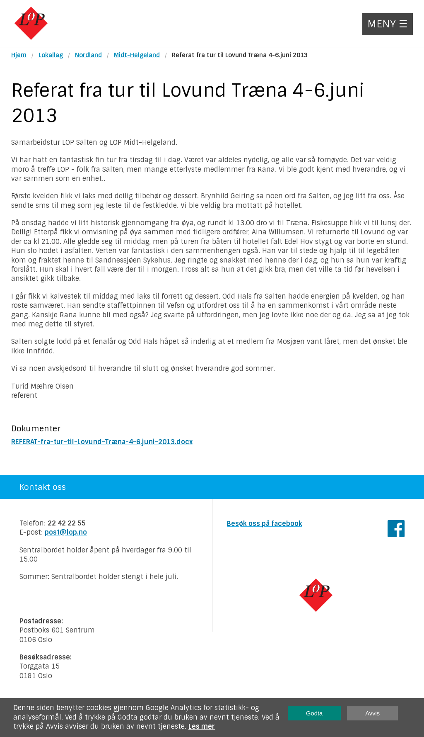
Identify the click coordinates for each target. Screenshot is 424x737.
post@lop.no (66, 532)
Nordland (88, 55)
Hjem (18, 55)
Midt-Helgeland (137, 55)
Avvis (372, 713)
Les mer (201, 726)
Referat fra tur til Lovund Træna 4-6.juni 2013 (240, 55)
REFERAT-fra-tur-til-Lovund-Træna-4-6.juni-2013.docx (102, 442)
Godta (314, 713)
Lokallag (51, 55)
